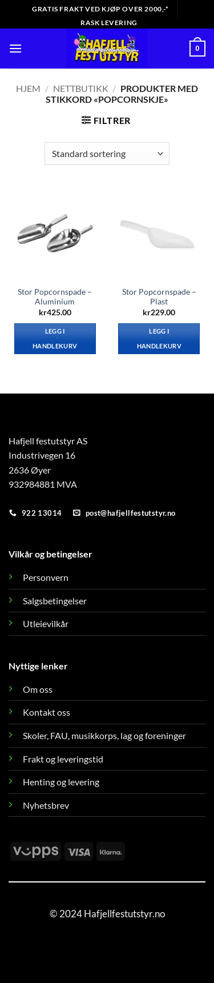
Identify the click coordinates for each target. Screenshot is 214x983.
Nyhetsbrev (46, 805)
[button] (15, 48)
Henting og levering (61, 781)
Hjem (28, 88)
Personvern (45, 577)
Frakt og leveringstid (63, 758)
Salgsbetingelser (55, 600)
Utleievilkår (45, 623)
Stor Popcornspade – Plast (159, 297)
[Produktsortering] (107, 153)
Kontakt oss (46, 712)
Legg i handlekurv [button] (55, 338)
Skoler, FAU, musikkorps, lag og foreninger (104, 735)
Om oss (38, 689)
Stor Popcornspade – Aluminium (55, 297)
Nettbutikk (80, 88)
